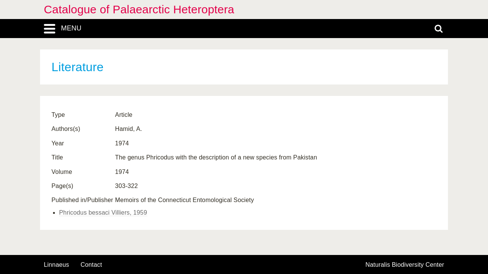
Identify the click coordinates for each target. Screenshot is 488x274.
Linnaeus (56, 265)
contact (91, 264)
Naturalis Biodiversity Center (405, 265)
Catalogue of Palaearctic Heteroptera (139, 9)
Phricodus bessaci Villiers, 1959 (103, 212)
